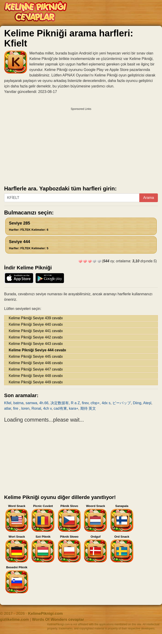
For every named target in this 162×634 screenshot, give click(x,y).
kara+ (73, 408)
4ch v (47, 408)
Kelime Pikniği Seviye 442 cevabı (36, 337)
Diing (137, 403)
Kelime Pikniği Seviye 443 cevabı (36, 344)
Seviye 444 (28, 244)
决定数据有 (59, 403)
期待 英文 (88, 408)
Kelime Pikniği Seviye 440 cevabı (36, 324)
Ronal (36, 408)
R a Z (75, 403)
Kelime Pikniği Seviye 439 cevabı (36, 318)
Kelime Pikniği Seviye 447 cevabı (36, 369)
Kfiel (7, 403)
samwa (31, 403)
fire (16, 408)
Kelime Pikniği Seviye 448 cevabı (36, 376)
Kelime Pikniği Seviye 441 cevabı (36, 331)
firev (85, 403)
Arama (148, 198)
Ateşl (147, 403)
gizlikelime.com (14, 619)
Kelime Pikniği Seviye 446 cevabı (36, 363)
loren (25, 408)
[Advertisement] (81, 145)
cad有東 (60, 408)
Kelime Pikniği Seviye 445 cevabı (36, 356)
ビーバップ (121, 403)
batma (18, 403)
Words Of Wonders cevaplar (58, 619)
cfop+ (95, 403)
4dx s (106, 403)
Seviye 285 (28, 226)
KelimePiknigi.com (45, 613)
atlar (7, 408)
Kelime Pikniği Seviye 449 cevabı (36, 382)
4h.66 (43, 403)
